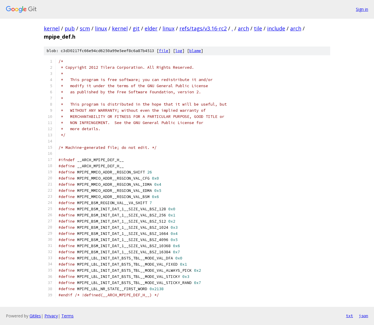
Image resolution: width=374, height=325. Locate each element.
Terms (67, 316)
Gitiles (35, 316)
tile (258, 28)
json (363, 315)
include (276, 28)
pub (70, 28)
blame (195, 50)
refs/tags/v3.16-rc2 (203, 28)
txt (349, 315)
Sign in (362, 9)
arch (243, 28)
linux (101, 28)
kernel (52, 28)
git (136, 28)
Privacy (51, 316)
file (163, 50)
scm (85, 28)
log (178, 50)
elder (151, 28)
